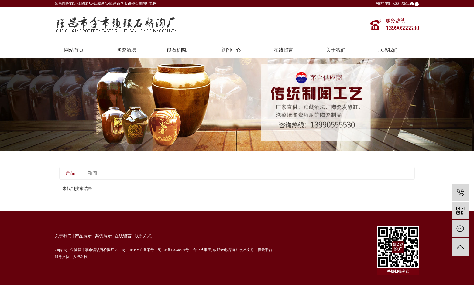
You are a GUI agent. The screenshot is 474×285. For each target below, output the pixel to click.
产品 (70, 172)
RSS (396, 3)
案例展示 (103, 236)
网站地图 (382, 3)
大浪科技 (80, 257)
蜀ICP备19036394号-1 (175, 250)
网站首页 (74, 50)
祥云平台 (265, 250)
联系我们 (388, 50)
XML (405, 3)
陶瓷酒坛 (126, 50)
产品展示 (83, 236)
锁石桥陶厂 (179, 50)
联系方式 (143, 236)
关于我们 (335, 50)
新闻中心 (231, 50)
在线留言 (283, 50)
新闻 (92, 172)
